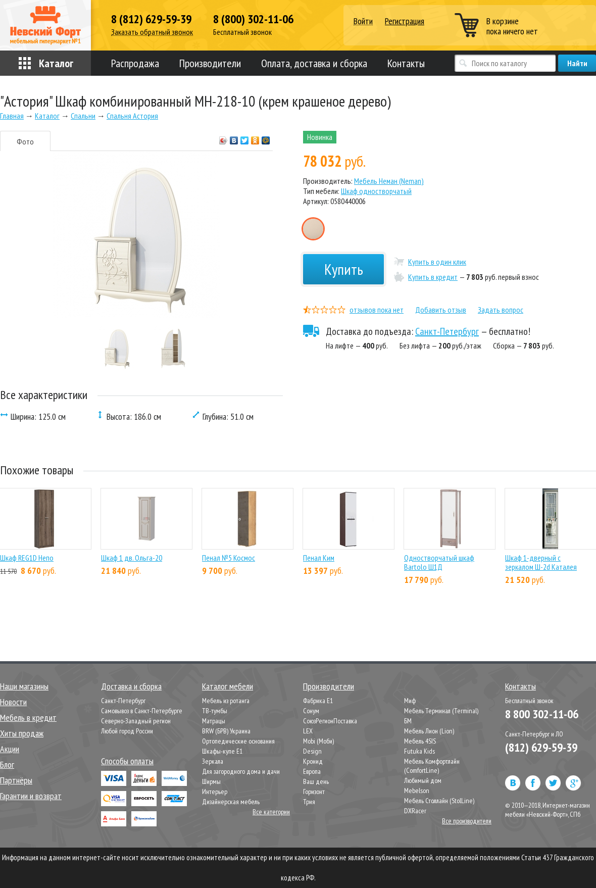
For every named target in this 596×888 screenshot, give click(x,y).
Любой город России (127, 730)
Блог (7, 764)
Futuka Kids (419, 751)
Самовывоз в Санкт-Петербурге (141, 710)
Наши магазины (24, 686)
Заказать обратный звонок (152, 32)
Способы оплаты (127, 761)
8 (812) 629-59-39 (151, 19)
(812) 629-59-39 (541, 747)
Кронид (313, 761)
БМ (408, 720)
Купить (343, 269)
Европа (312, 771)
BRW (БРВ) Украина (226, 730)
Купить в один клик (437, 262)
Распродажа (135, 63)
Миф (410, 700)
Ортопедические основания (238, 741)
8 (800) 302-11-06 (253, 19)
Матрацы (213, 720)
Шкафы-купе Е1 (222, 751)
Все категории (271, 811)
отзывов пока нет (377, 310)
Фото (25, 141)
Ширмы (211, 781)
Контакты (406, 63)
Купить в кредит (433, 277)
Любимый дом (422, 780)
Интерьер (214, 791)
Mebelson (416, 790)
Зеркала (212, 761)
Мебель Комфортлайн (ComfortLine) (432, 766)
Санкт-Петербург (447, 331)
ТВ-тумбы (214, 710)
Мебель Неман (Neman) (389, 181)
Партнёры (16, 780)
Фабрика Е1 (318, 700)
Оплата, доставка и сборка (314, 63)
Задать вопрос (500, 310)
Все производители (466, 820)
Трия (309, 801)
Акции (9, 749)
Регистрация (404, 21)
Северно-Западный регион (136, 720)
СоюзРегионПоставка (330, 720)
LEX (308, 730)
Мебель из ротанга (226, 700)
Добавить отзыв (440, 310)
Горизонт (314, 791)
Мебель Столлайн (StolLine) (439, 800)
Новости (13, 702)
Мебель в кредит (28, 717)
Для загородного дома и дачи (241, 771)
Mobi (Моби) (318, 741)
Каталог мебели (227, 686)
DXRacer (415, 810)
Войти (363, 21)
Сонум (311, 710)
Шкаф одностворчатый (376, 191)
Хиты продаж (21, 733)
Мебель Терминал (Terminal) (441, 710)
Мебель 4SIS (420, 741)
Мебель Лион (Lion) (429, 730)
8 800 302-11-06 (541, 714)
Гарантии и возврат (31, 796)
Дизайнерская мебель (231, 801)
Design (312, 751)
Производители (210, 63)
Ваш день (316, 781)
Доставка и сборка (131, 686)
